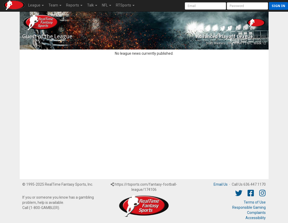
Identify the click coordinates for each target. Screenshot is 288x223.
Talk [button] (92, 5)
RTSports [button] (125, 5)
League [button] (36, 5)
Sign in (278, 6)
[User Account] (205, 6)
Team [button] (54, 5)
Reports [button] (74, 5)
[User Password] (247, 6)
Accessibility (255, 218)
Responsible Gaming (249, 207)
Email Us (221, 184)
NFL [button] (106, 5)
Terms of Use (255, 202)
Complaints (256, 213)
